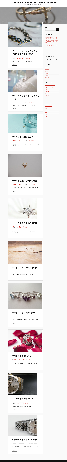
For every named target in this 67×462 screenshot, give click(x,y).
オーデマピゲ (47, 91)
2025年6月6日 (21, 140)
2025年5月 (47, 73)
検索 (46, 27)
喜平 (46, 116)
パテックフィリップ (19, 227)
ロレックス (34, 359)
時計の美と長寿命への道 (22, 398)
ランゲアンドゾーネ (48, 106)
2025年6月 (47, 71)
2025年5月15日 (21, 359)
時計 (46, 118)
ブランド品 (26, 58)
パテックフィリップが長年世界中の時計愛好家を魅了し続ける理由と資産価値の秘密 (51, 41)
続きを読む (14, 64)
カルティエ (30, 316)
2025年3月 (47, 77)
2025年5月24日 (21, 226)
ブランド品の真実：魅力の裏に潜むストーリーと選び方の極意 (33, 2)
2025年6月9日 (21, 102)
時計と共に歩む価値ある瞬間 (24, 222)
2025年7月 (47, 69)
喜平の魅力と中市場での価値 (24, 439)
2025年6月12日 (21, 57)
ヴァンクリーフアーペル (49, 87)
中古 (29, 58)
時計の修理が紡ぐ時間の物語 (24, 180)
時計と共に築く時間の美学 (23, 312)
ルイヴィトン (34, 102)
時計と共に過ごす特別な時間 (24, 267)
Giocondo (14, 57)
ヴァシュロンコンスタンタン (21, 58)
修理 (46, 114)
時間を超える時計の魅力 (22, 356)
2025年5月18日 (21, 316)
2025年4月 (47, 75)
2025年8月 (47, 67)
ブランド (24, 403)
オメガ (30, 271)
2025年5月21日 (21, 271)
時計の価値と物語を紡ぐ (22, 137)
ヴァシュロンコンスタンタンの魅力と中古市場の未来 (25, 52)
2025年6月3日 (21, 184)
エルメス (30, 184)
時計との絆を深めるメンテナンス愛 (25, 97)
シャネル (30, 140)
